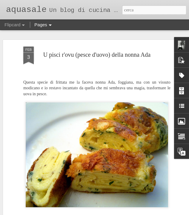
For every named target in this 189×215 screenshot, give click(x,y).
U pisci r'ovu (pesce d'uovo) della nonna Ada (97, 44)
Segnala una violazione (135, 212)
